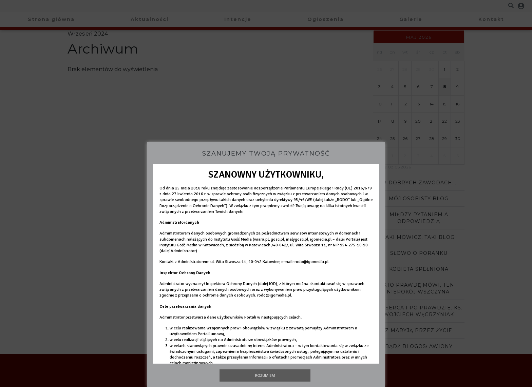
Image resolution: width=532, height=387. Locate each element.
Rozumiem (265, 375)
